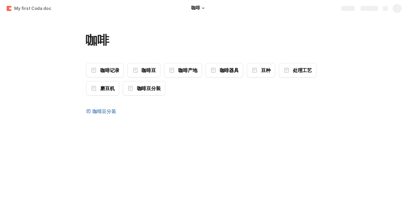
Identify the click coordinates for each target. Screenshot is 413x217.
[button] (203, 8)
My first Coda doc (32, 8)
